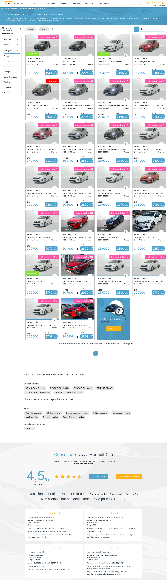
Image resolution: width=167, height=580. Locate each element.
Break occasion (31, 400)
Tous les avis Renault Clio (129, 459)
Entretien (80, 4)
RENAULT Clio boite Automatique (68, 375)
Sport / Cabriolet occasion (73, 400)
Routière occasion (50, 400)
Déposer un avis (98, 459)
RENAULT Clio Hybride (59, 371)
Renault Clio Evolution (36, 538)
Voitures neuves (39, 4)
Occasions (55, 4)
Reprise (68, 4)
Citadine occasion (54, 396)
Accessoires (94, 4)
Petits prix (29, 411)
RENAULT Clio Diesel (83, 371)
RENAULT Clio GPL (105, 371)
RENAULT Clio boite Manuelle (37, 375)
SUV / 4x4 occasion (33, 396)
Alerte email (118, 317)
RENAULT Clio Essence (35, 371)
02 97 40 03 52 (155, 2)
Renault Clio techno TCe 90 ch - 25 (40, 503)
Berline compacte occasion (77, 396)
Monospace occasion (121, 396)
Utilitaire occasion (100, 396)
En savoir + (108, 4)
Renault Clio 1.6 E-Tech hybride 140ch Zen (102, 538)
